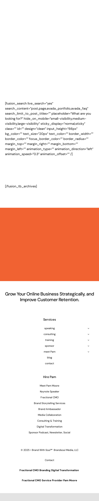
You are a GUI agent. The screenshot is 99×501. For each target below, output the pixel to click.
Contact (49, 460)
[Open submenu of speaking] (88, 328)
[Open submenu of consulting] (88, 334)
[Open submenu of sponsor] (88, 346)
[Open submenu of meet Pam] (88, 352)
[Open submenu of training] (88, 340)
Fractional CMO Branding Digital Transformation (49, 470)
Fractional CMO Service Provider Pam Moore (49, 480)
